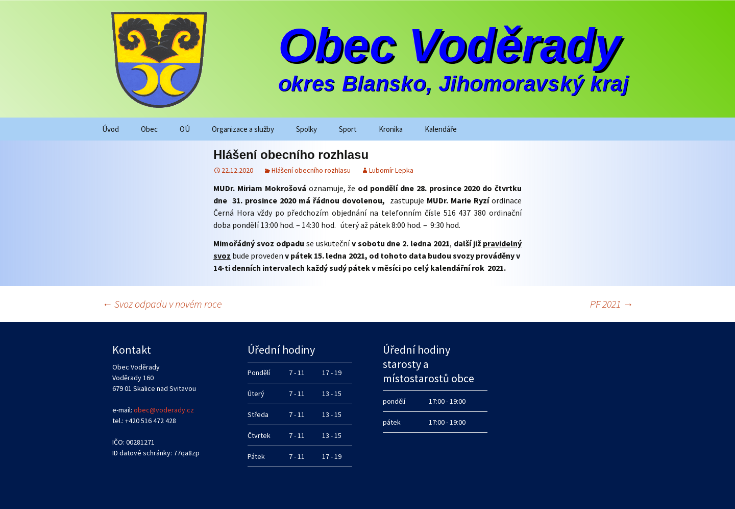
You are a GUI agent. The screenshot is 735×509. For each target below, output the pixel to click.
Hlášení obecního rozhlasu (311, 170)
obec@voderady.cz (164, 409)
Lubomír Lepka (391, 170)
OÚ (185, 129)
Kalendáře (441, 129)
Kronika (391, 129)
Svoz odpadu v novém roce (162, 303)
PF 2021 (611, 303)
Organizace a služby (243, 129)
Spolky (306, 129)
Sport (348, 129)
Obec (149, 129)
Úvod (110, 129)
